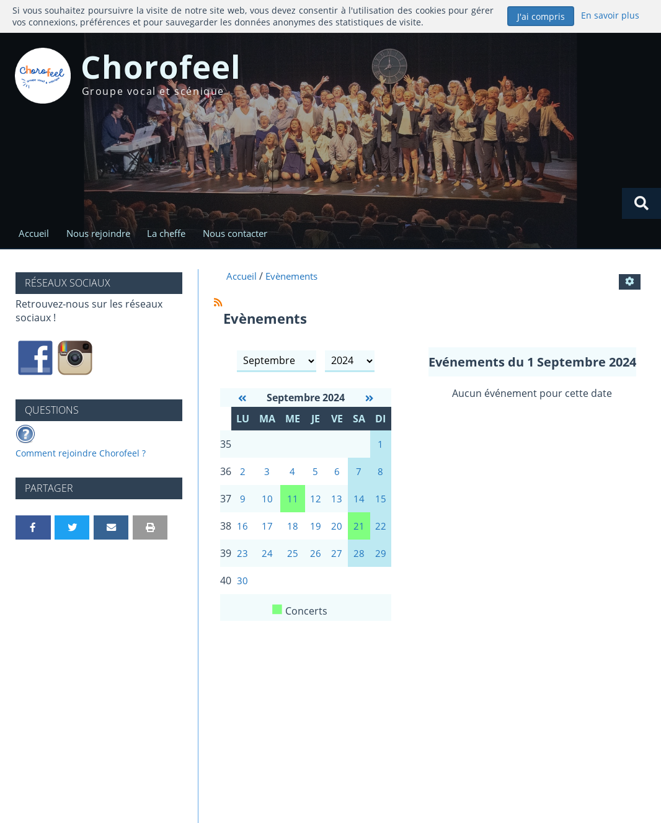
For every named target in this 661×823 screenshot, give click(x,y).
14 (359, 503)
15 (380, 503)
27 (336, 560)
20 (336, 532)
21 (359, 532)
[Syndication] (218, 304)
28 (359, 560)
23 (242, 560)
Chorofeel (181, 71)
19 (315, 532)
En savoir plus (609, 15)
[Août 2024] (242, 400)
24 (267, 560)
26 (315, 560)
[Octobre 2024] (369, 400)
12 (315, 503)
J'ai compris (541, 16)
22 (380, 532)
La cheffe (173, 234)
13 (336, 503)
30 (242, 589)
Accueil (34, 234)
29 (380, 560)
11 (292, 503)
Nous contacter (245, 234)
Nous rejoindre (101, 234)
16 (242, 532)
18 (292, 532)
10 (267, 503)
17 (267, 532)
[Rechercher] (641, 203)
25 (292, 560)
